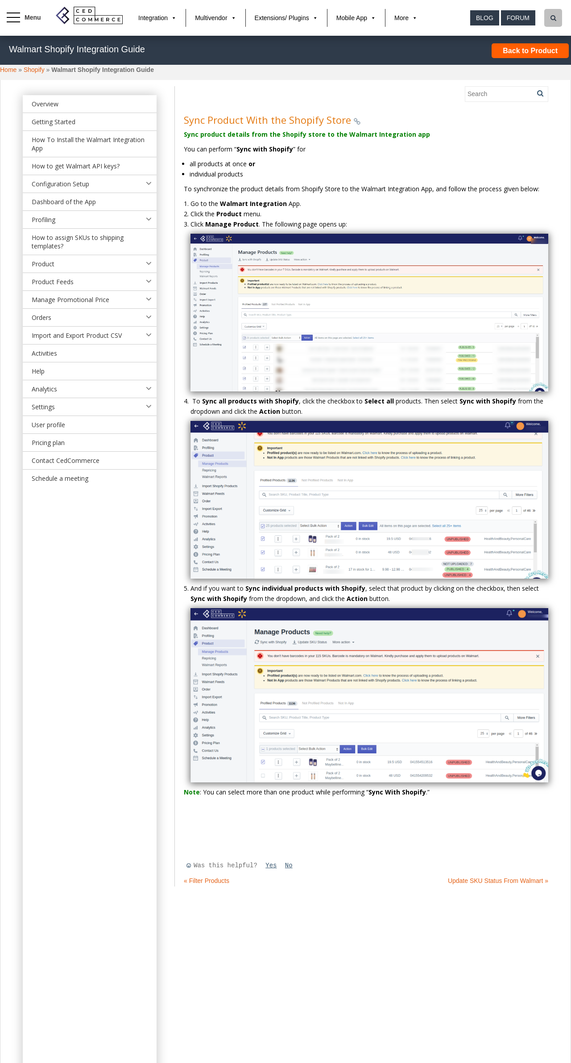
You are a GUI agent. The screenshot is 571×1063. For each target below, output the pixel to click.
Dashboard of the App (64, 201)
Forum (518, 17)
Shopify (34, 69)
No (289, 865)
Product (43, 264)
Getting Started (53, 122)
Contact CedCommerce (65, 460)
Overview (45, 104)
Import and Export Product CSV (77, 335)
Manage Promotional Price (70, 299)
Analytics (44, 389)
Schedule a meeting (60, 478)
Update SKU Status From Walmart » (498, 880)
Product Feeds (53, 281)
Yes (271, 865)
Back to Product (530, 51)
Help (38, 371)
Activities (44, 353)
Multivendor (211, 17)
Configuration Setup (60, 184)
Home (8, 69)
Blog (484, 17)
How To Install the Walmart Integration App (88, 143)
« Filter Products (206, 880)
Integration (153, 17)
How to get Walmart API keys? (76, 166)
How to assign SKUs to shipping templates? (78, 241)
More (401, 17)
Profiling (43, 219)
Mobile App (351, 17)
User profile (48, 424)
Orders (41, 317)
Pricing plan (48, 442)
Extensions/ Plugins (282, 17)
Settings (43, 407)
